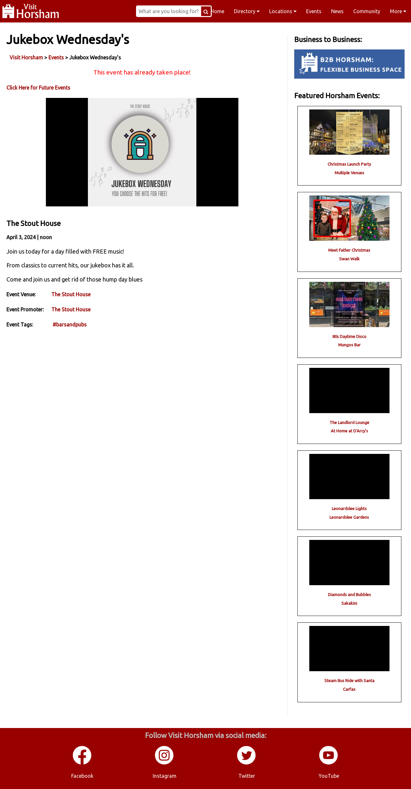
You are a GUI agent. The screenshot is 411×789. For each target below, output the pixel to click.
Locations (282, 11)
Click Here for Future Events (38, 88)
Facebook (82, 776)
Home (217, 11)
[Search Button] (206, 11)
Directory (247, 11)
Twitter (246, 776)
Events (313, 11)
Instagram (164, 776)
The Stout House (70, 294)
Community (366, 11)
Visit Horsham (26, 57)
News (337, 11)
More (398, 11)
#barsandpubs (70, 324)
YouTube (329, 776)
